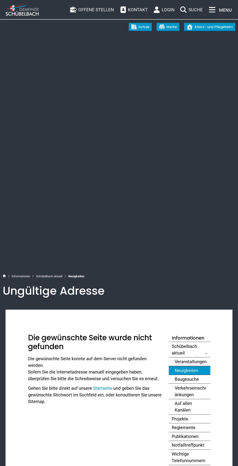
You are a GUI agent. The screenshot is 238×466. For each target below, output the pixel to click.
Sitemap (10, 456)
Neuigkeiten (188, 190)
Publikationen (185, 255)
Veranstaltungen (191, 180)
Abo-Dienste (184, 288)
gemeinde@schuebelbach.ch (39, 405)
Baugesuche (187, 198)
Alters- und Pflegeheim (210, 27)
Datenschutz (42, 456)
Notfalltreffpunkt (188, 264)
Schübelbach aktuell (184, 169)
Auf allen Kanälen (183, 226)
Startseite (102, 207)
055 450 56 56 (24, 398)
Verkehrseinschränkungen (190, 210)
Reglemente (183, 246)
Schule (140, 27)
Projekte (180, 238)
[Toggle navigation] (219, 10)
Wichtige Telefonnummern (188, 276)
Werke (168, 27)
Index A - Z (25, 456)
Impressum (60, 456)
